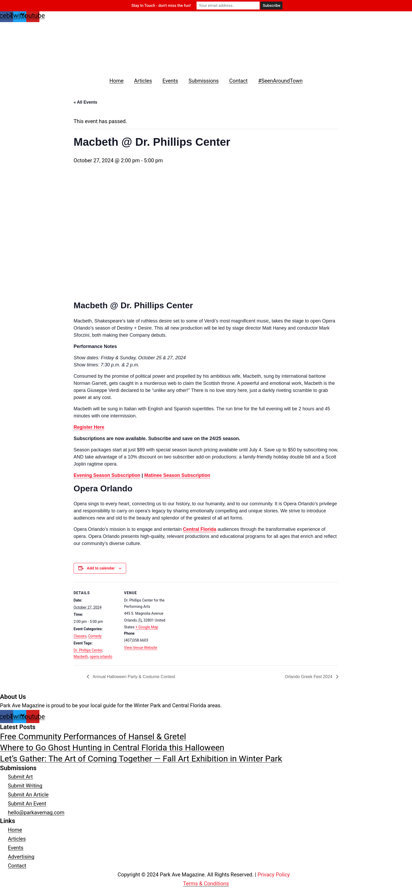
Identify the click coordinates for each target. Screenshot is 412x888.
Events (170, 81)
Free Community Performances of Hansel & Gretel (93, 736)
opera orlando (101, 656)
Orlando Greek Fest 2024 (309, 676)
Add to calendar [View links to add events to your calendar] (101, 568)
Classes (80, 636)
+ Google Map (146, 627)
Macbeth (81, 656)
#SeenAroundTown (280, 81)
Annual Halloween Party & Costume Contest (133, 676)
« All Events (85, 102)
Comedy (94, 636)
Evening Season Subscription (107, 475)
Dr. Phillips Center (88, 650)
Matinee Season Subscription (177, 475)
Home (116, 81)
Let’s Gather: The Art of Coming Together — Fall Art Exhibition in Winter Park (141, 759)
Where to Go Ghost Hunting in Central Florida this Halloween (112, 748)
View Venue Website (140, 647)
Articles (143, 81)
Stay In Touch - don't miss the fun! (161, 5)
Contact (238, 81)
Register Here (89, 427)
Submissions (204, 81)
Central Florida (199, 529)
